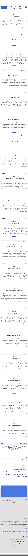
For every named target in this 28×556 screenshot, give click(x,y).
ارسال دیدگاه (3, 34)
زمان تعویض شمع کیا (14, 358)
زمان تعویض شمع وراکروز (14, 425)
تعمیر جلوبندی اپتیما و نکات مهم (14, 246)
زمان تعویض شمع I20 (14, 97)
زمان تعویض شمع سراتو (14, 119)
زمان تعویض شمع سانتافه (14, 76)
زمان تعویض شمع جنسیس (14, 335)
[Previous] (25, 447)
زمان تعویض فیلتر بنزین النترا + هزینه (19, 469)
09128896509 (18, 543)
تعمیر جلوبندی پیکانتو (14, 155)
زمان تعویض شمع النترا (14, 402)
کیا (14, 14)
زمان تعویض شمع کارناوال (14, 54)
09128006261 (19, 541)
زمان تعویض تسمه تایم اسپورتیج (14, 200)
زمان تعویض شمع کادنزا (14, 268)
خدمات (13, 37)
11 (12, 449)
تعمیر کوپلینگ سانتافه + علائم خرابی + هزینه (18, 467)
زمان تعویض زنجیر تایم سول (14, 380)
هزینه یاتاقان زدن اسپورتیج (21, 476)
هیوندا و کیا (24, 459)
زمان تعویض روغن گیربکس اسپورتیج (14, 178)
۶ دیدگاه (2, 149)
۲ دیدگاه (2, 241)
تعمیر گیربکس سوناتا (14, 223)
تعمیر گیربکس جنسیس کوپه (14, 40)
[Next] (10, 449)
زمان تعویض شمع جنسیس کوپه (14, 290)
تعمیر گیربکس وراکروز (14, 313)
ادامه (14, 30)
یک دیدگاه (2, 48)
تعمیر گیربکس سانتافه (14, 141)
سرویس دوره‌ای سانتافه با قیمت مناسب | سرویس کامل (16, 471)
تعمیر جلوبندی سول (14, 16)
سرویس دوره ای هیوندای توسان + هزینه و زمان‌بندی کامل (15, 474)
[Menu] (26, 7)
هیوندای (15, 37)
